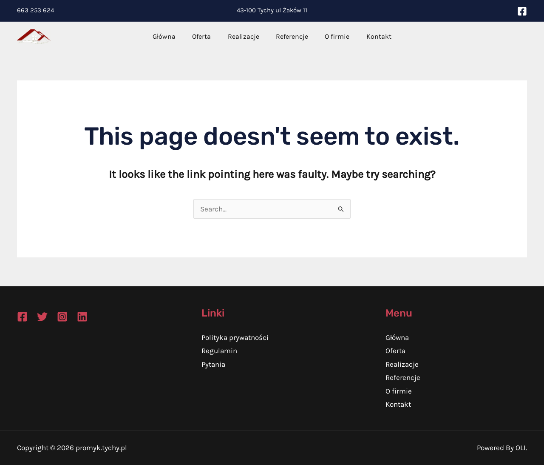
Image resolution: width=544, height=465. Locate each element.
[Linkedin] (82, 316)
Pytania (213, 364)
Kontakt (370, 36)
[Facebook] (522, 11)
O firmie (332, 36)
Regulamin (219, 350)
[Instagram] (62, 316)
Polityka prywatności (235, 337)
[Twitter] (42, 316)
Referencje (290, 36)
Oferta (206, 36)
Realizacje (245, 36)
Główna (172, 36)
